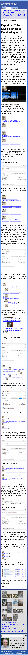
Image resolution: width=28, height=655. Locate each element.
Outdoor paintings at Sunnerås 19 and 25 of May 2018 (13, 625)
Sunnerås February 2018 (8, 629)
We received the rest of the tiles (20, 13)
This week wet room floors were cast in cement (8, 14)
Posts (8, 8)
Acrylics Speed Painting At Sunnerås (12, 631)
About (3, 8)
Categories (15, 8)
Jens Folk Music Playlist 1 (9, 622)
